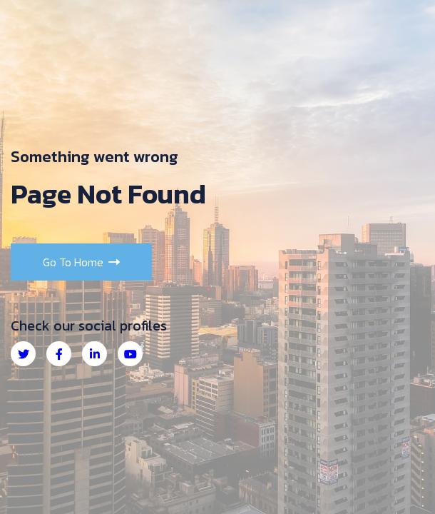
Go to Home (81, 262)
